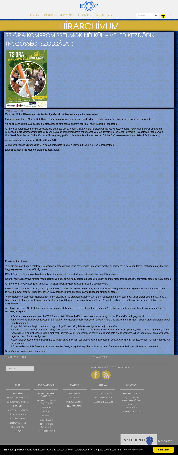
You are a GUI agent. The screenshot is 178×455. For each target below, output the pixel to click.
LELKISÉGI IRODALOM (103, 402)
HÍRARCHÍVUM (17, 427)
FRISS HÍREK (18, 393)
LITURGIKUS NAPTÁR (103, 393)
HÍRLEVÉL (18, 431)
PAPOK (46, 411)
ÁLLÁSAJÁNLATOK (18, 414)
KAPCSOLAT (131, 385)
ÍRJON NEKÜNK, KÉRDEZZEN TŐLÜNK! (131, 399)
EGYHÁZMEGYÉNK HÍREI (17, 398)
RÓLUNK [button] (49, 15)
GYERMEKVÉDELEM (131, 411)
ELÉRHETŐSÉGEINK (131, 393)
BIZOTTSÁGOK (46, 420)
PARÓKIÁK (46, 407)
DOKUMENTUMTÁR (74, 402)
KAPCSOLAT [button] (104, 15)
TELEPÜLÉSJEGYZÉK (46, 431)
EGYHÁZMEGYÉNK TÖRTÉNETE (46, 395)
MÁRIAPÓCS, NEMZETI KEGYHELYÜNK (46, 402)
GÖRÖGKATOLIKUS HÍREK (17, 402)
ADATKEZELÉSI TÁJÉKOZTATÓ (131, 406)
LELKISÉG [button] (84, 15)
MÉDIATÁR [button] (67, 15)
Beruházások (165, 440)
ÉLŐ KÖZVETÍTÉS (74, 406)
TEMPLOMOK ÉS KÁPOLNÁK (46, 425)
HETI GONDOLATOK (103, 398)
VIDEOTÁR (74, 398)
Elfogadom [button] (163, 450)
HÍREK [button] (34, 15)
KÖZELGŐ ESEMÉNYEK (18, 410)
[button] (170, 15)
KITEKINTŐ (18, 406)
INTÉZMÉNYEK (46, 416)
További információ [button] (133, 449)
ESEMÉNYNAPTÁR (18, 423)
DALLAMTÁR (74, 393)
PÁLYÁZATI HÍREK (18, 418)
